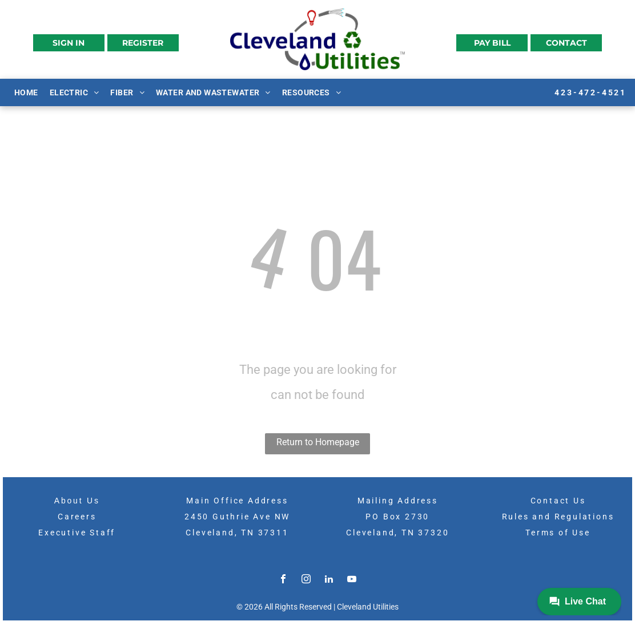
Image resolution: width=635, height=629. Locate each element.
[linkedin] (329, 580)
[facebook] (283, 580)
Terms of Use (557, 532)
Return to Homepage (317, 442)
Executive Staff (76, 532)
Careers (77, 516)
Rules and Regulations (558, 516)
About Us (77, 500)
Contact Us (558, 500)
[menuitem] (26, 92)
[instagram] (306, 580)
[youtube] (352, 580)
